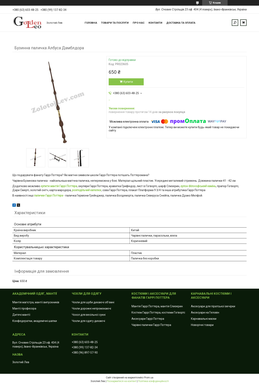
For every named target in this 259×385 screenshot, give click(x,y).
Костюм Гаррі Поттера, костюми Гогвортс (158, 312)
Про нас (139, 22)
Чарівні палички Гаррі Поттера (151, 325)
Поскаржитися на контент (121, 381)
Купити (128, 81)
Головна (91, 22)
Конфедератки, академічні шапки (34, 321)
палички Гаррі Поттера (48, 195)
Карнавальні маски (203, 318)
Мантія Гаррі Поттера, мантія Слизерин (157, 306)
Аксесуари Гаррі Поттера (148, 318)
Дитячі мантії (21, 314)
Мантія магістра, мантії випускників (35, 302)
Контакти (155, 22)
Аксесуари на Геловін (205, 312)
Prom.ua (148, 377)
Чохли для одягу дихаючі (88, 321)
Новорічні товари (202, 325)
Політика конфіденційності (153, 381)
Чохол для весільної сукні (88, 314)
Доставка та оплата (180, 22)
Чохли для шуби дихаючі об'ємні (93, 302)
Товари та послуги (115, 22)
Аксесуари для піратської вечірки (213, 306)
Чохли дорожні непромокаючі (91, 308)
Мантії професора (24, 308)
